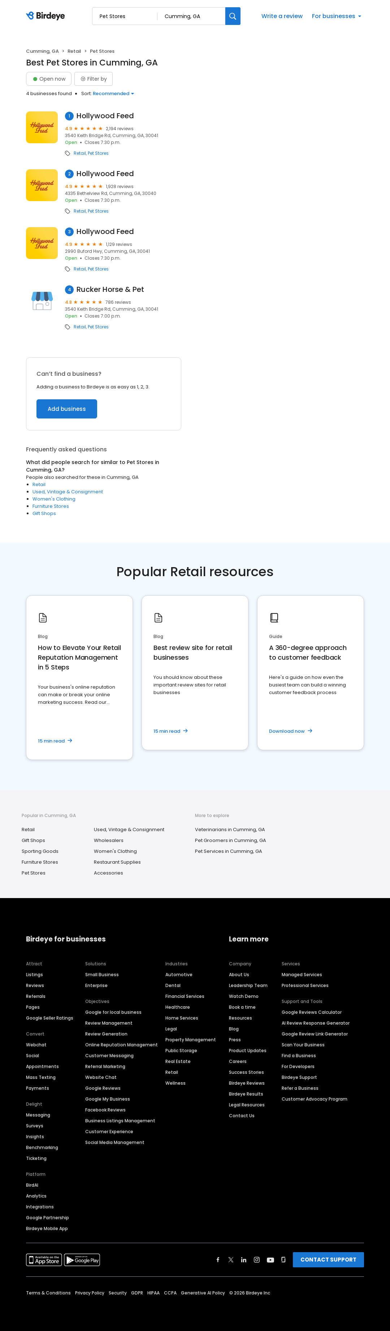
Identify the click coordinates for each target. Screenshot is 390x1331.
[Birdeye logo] (47, 16)
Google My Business (107, 1099)
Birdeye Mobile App (47, 1228)
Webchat (36, 1045)
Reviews (35, 985)
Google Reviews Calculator (312, 1012)
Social (32, 1056)
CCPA (170, 1293)
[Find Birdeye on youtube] (270, 1259)
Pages (33, 1007)
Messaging (38, 1115)
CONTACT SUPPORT (328, 1259)
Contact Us (242, 1116)
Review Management (109, 1023)
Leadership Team (248, 985)
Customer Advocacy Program (314, 1099)
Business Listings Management (120, 1121)
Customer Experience (109, 1131)
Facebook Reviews (105, 1110)
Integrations (40, 1207)
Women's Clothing (53, 499)
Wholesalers (109, 840)
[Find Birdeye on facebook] (218, 1259)
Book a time (242, 1007)
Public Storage (181, 1050)
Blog (234, 1029)
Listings (34, 974)
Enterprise (96, 985)
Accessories (108, 872)
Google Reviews (103, 1088)
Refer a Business (300, 1088)
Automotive (178, 974)
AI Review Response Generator (316, 1023)
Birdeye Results (246, 1094)
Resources (240, 1018)
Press (235, 1040)
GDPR (137, 1293)
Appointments (42, 1066)
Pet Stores (98, 153)
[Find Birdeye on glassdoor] (283, 1259)
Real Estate (178, 1061)
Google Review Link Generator (315, 1034)
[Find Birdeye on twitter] (231, 1259)
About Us (239, 974)
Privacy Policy (89, 1293)
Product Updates (247, 1050)
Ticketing (36, 1158)
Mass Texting (41, 1077)
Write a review (282, 16)
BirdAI (32, 1185)
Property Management (190, 1040)
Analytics (36, 1196)
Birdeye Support (299, 1077)
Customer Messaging (109, 1056)
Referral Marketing (105, 1066)
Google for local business (113, 1012)
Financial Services (184, 996)
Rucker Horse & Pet (110, 289)
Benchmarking (42, 1147)
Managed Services (302, 974)
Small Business (102, 974)
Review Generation (106, 1034)
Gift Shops (44, 513)
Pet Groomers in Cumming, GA (230, 840)
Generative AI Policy (203, 1293)
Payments (37, 1088)
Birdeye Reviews (247, 1083)
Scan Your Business (303, 1045)
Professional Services (305, 985)
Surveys (34, 1126)
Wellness (175, 1083)
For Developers (298, 1066)
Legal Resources (247, 1105)
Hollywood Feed (105, 115)
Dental (173, 985)
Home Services (181, 1018)
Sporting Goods (40, 851)
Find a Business (299, 1056)
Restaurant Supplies (117, 862)
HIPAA (153, 1293)
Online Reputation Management (121, 1045)
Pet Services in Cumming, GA (228, 851)
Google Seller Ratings (49, 1018)
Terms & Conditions (48, 1293)
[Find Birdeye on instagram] (257, 1259)
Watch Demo (244, 996)
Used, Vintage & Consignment (67, 491)
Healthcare (177, 1007)
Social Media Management (114, 1142)
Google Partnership (47, 1218)
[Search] (232, 16)
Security (118, 1293)
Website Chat (101, 1077)
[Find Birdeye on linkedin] (244, 1259)
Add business (67, 409)
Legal (171, 1029)
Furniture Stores (50, 506)
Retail (74, 51)
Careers (238, 1061)
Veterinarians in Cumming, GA (230, 829)
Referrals (36, 996)
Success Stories (246, 1072)
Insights (35, 1137)
